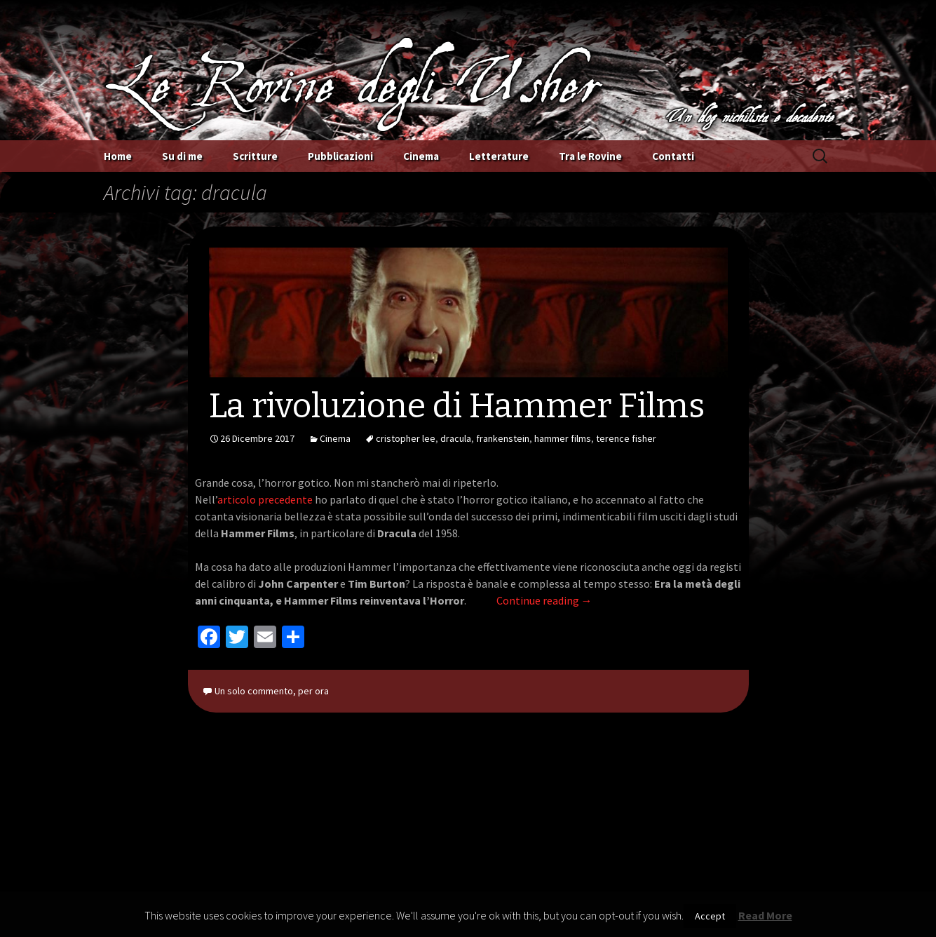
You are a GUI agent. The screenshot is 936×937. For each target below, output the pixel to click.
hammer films (562, 438)
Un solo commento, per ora (272, 691)
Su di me (182, 156)
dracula (455, 438)
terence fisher (626, 438)
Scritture (255, 156)
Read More (765, 915)
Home (118, 156)
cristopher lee (405, 438)
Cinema (421, 156)
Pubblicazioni (340, 156)
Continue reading (544, 600)
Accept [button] (710, 916)
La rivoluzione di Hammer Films (457, 406)
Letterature (499, 156)
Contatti (673, 156)
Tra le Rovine (590, 156)
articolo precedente (265, 499)
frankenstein (502, 438)
